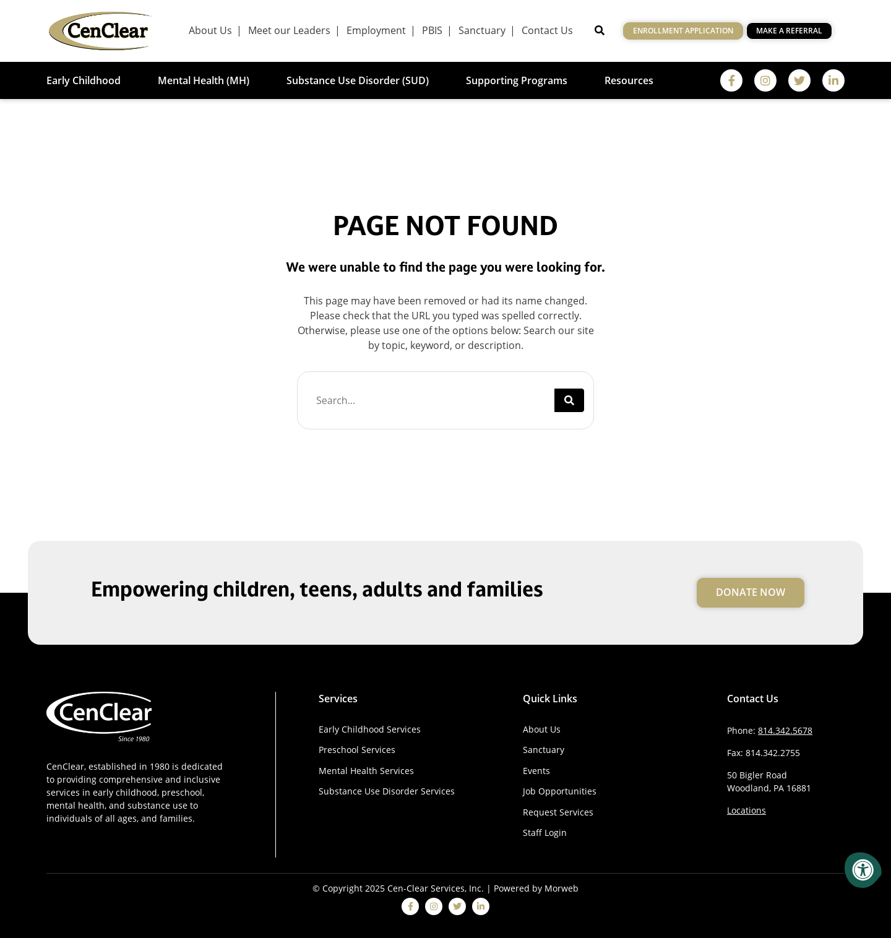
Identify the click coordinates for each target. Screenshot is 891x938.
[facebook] (731, 80)
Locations (746, 810)
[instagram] (765, 80)
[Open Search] (600, 30)
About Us (542, 729)
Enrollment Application (683, 30)
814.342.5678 (785, 730)
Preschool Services (357, 749)
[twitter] (799, 80)
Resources (629, 80)
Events (536, 771)
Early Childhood (83, 80)
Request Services (558, 812)
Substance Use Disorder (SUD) (357, 80)
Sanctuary (543, 749)
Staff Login (545, 832)
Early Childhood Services (370, 729)
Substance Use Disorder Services (387, 791)
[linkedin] (833, 80)
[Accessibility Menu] (863, 870)
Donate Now (750, 592)
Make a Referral (789, 30)
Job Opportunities (559, 791)
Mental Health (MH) (203, 80)
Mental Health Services (366, 771)
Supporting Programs (516, 80)
